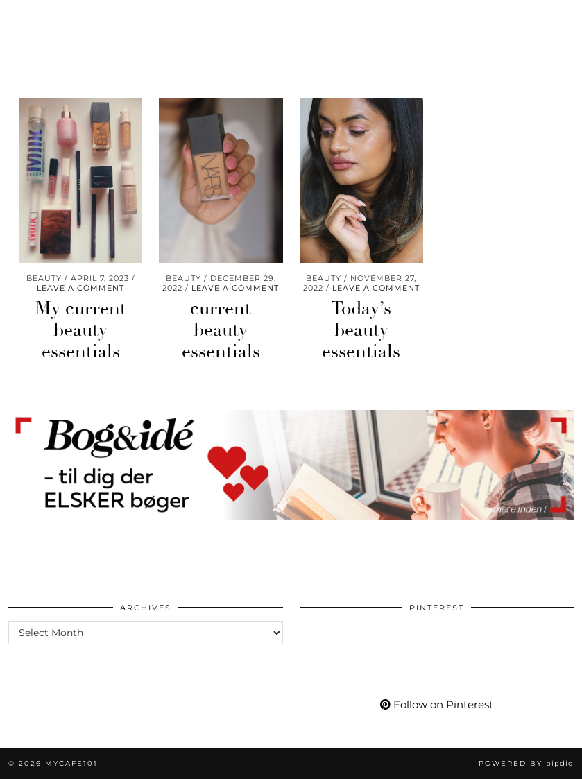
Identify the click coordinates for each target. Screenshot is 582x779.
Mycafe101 (291, 19)
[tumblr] (493, 32)
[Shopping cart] (532, 32)
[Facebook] (461, 32)
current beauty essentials (221, 330)
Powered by (526, 763)
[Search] (554, 32)
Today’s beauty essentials (361, 330)
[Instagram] (409, 32)
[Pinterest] (426, 32)
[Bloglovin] (478, 32)
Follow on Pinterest (436, 704)
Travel (114, 32)
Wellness (46, 32)
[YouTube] (444, 32)
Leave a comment (80, 288)
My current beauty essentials (80, 330)
